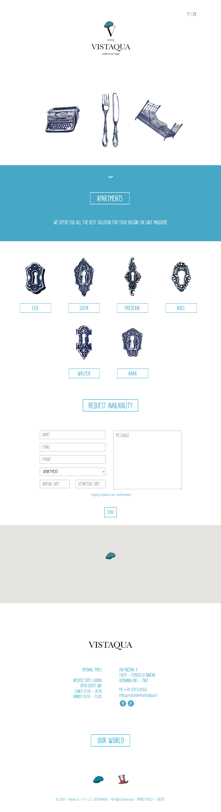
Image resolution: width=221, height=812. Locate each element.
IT (188, 14)
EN (194, 14)
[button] (110, 556)
